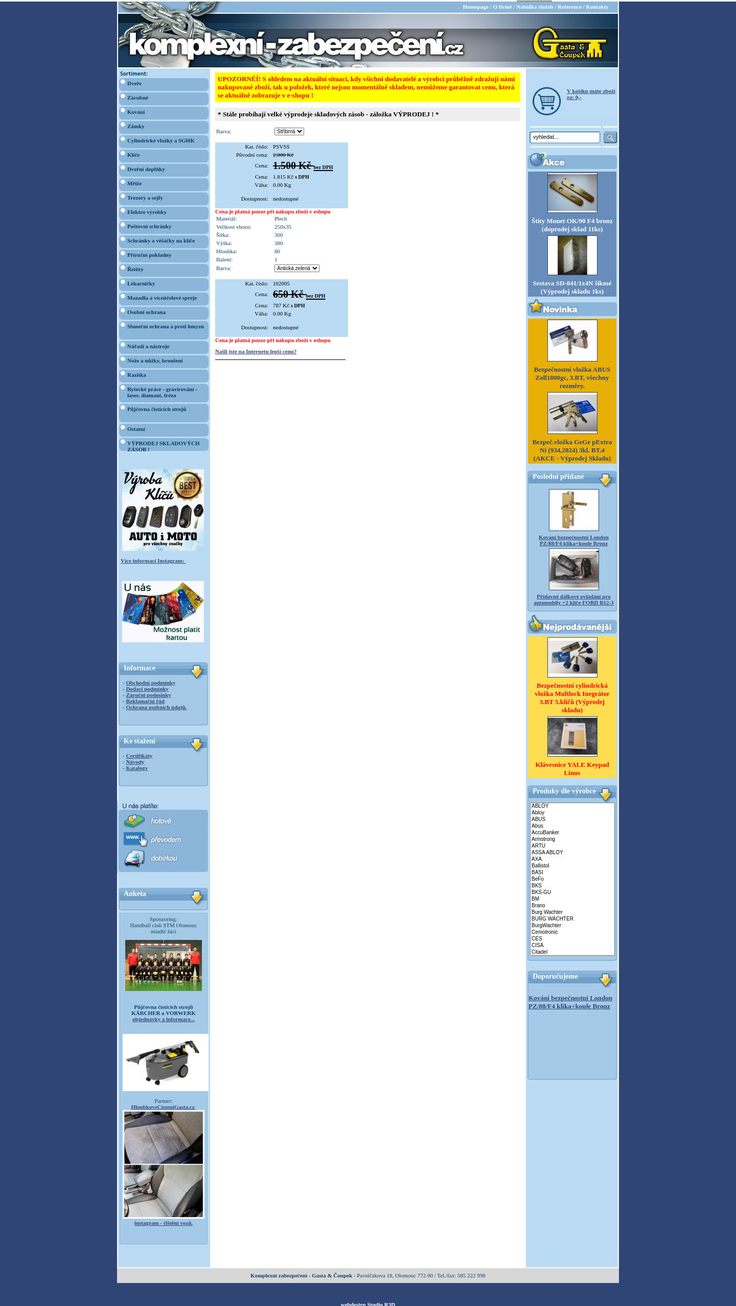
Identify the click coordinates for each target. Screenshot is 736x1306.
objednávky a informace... (163, 1017)
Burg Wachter (572, 911)
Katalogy (137, 766)
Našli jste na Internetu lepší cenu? (255, 350)
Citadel (572, 951)
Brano (572, 904)
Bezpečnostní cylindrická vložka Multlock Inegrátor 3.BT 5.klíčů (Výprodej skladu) (572, 696)
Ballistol (572, 864)
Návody (135, 760)
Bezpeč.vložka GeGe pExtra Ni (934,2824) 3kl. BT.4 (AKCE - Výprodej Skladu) (572, 449)
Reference (570, 5)
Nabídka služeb (534, 5)
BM (572, 897)
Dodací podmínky (147, 687)
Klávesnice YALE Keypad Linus (572, 767)
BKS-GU (572, 891)
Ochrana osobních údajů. (156, 706)
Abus (572, 824)
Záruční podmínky (148, 693)
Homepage (476, 5)
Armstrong (572, 838)
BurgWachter (572, 924)
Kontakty (597, 5)
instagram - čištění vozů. (163, 1221)
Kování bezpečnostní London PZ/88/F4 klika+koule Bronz (574, 539)
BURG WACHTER (572, 917)
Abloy (572, 811)
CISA (572, 944)
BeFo (572, 878)
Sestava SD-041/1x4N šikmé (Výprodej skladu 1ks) (572, 286)
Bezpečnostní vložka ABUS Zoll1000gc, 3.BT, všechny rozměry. (572, 377)
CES (572, 937)
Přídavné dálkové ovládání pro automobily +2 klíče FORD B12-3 (574, 598)
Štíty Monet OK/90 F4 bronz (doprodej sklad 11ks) (572, 223)
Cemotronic (572, 931)
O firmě (502, 5)
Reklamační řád (145, 699)
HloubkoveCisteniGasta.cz (163, 1105)
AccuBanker (572, 831)
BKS (572, 884)
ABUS (572, 818)
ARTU (572, 844)
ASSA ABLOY (572, 851)
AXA (572, 858)
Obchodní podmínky (150, 681)
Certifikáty (139, 754)
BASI (572, 871)
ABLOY (572, 805)
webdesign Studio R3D (368, 1303)
